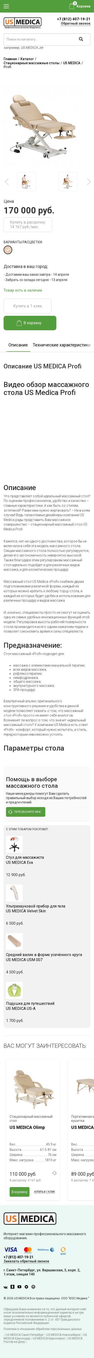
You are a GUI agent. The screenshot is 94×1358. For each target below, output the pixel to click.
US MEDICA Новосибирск (63, 1335)
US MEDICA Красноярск (49, 1338)
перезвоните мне (24, 812)
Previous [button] (7, 181)
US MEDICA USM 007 (47, 957)
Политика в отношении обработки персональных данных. (43, 1329)
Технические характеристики (62, 344)
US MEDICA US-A (47, 1006)
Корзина (83, 6)
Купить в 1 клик (27, 306)
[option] (26, 181)
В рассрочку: (25, 1180)
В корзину (29, 323)
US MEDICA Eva (47, 860)
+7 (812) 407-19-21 (73, 19)
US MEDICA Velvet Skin (47, 909)
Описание (18, 344)
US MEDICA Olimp (27, 1127)
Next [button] (88, 181)
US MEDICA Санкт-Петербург (25, 1335)
